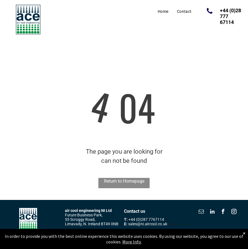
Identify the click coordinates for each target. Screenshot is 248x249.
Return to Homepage (124, 181)
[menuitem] (163, 11)
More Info (131, 245)
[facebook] (223, 212)
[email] (201, 212)
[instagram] (234, 212)
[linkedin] (212, 212)
